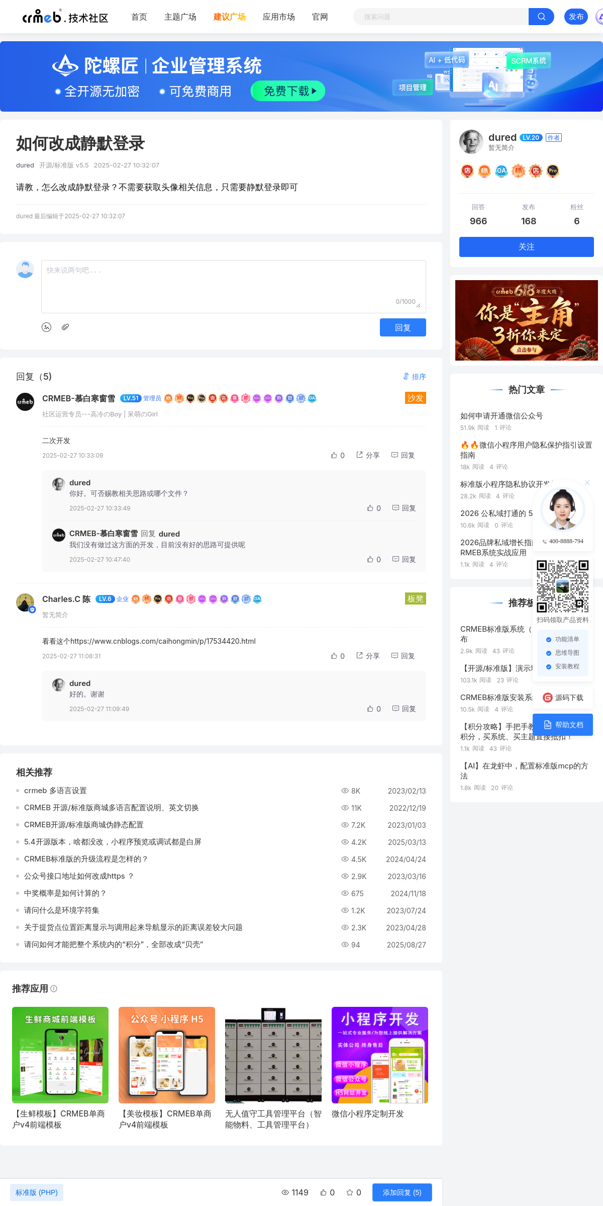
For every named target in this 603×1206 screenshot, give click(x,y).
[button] (414, 376)
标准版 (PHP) (37, 1192)
